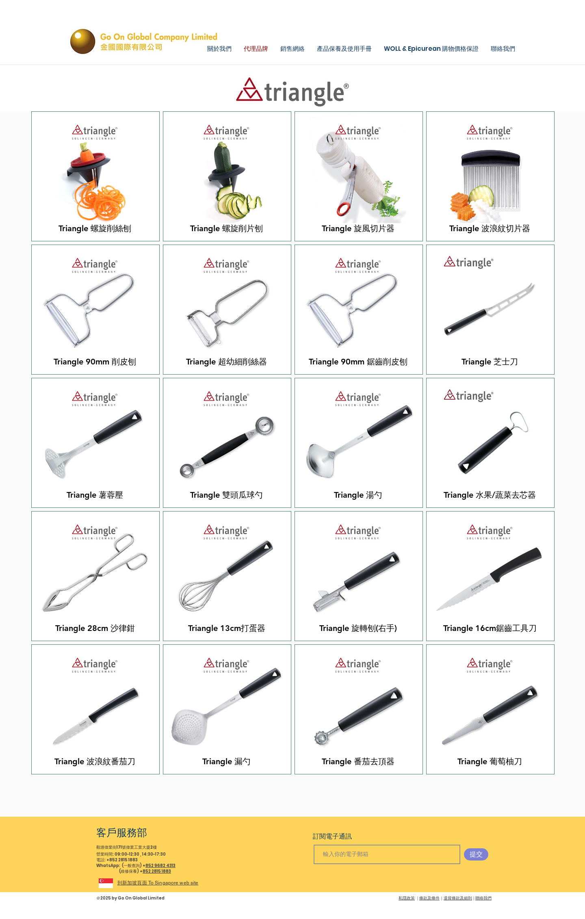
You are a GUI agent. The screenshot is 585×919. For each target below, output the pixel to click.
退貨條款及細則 (458, 898)
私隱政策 (407, 898)
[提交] (476, 854)
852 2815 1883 (157, 871)
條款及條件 (429, 898)
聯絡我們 (483, 898)
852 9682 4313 (160, 866)
